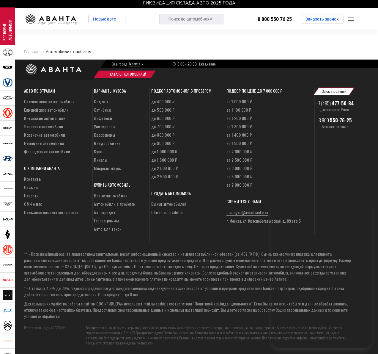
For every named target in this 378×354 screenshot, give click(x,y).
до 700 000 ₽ (163, 126)
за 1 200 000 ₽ (239, 118)
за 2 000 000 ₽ (239, 151)
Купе (98, 151)
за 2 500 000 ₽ (239, 160)
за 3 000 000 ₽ (239, 168)
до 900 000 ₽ (163, 143)
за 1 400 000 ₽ (239, 135)
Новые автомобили (110, 195)
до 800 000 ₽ (163, 135)
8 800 (335, 120)
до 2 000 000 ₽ (164, 168)
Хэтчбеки (102, 110)
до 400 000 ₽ (163, 101)
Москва (134, 63)
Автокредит (105, 212)
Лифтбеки (103, 118)
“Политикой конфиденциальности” (222, 303)
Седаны (101, 101)
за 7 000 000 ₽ (239, 185)
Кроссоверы (104, 135)
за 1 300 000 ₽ (239, 126)
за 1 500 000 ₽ (239, 143)
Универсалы (104, 126)
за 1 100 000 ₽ (238, 110)
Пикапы (100, 160)
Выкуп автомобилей (169, 204)
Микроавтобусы (108, 168)
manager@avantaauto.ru (247, 212)
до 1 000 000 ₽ (164, 151)
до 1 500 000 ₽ (164, 160)
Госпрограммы (106, 220)
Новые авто (105, 19)
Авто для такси (108, 229)
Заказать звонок (322, 19)
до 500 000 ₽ (163, 110)
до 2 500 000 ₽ (164, 176)
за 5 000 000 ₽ (239, 176)
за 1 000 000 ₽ (239, 101)
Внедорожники (107, 143)
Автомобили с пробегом (115, 204)
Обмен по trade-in (167, 212)
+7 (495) (335, 103)
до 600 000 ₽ (163, 118)
